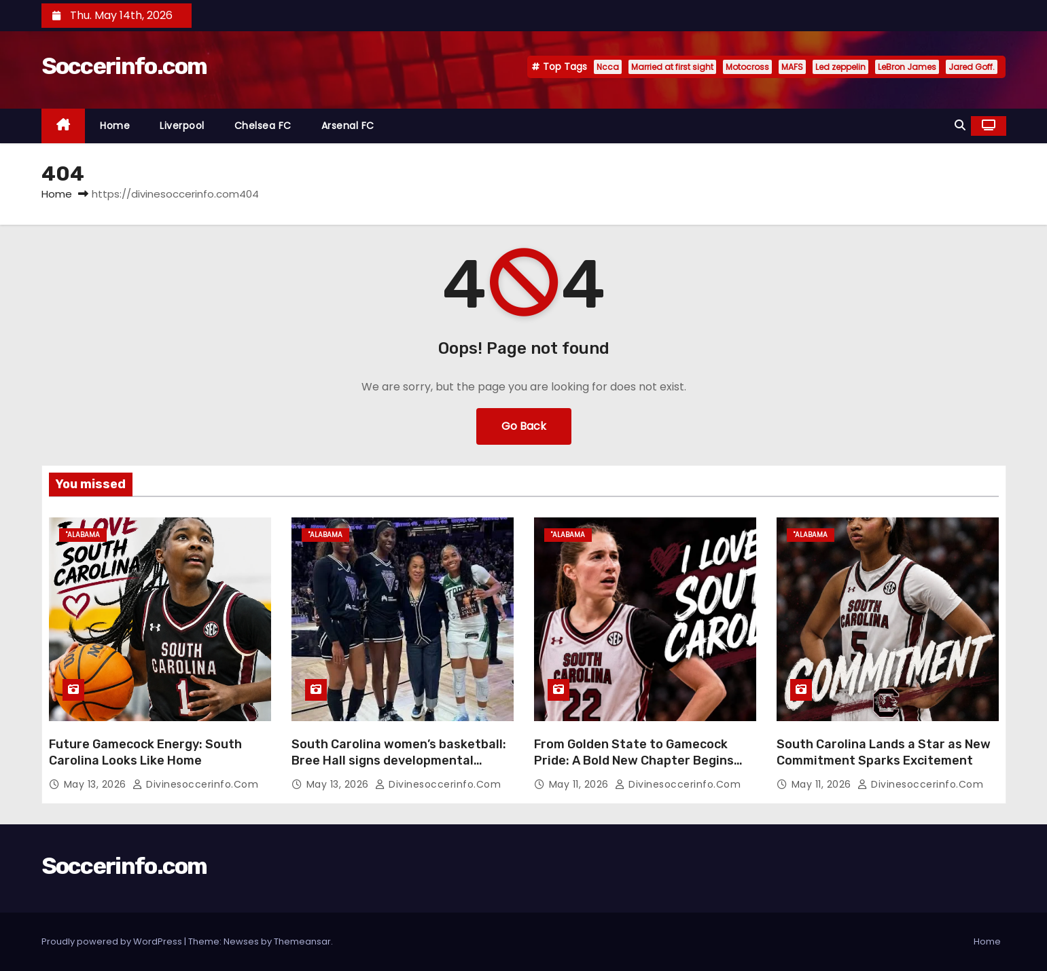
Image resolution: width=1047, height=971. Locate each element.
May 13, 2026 (97, 784)
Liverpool (182, 125)
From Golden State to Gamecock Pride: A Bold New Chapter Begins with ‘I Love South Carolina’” (634, 760)
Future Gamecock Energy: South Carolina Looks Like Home (145, 752)
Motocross (747, 67)
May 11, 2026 (580, 784)
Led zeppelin (840, 67)
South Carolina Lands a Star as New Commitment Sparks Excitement (884, 752)
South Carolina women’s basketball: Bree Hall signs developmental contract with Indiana (398, 760)
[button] (960, 125)
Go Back (523, 426)
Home (115, 125)
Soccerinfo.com (124, 66)
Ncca (608, 67)
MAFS (792, 67)
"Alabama (83, 535)
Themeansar (302, 941)
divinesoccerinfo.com (195, 784)
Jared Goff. (971, 67)
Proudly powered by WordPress (112, 941)
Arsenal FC (347, 125)
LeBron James (907, 67)
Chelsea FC (262, 125)
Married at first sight (672, 67)
